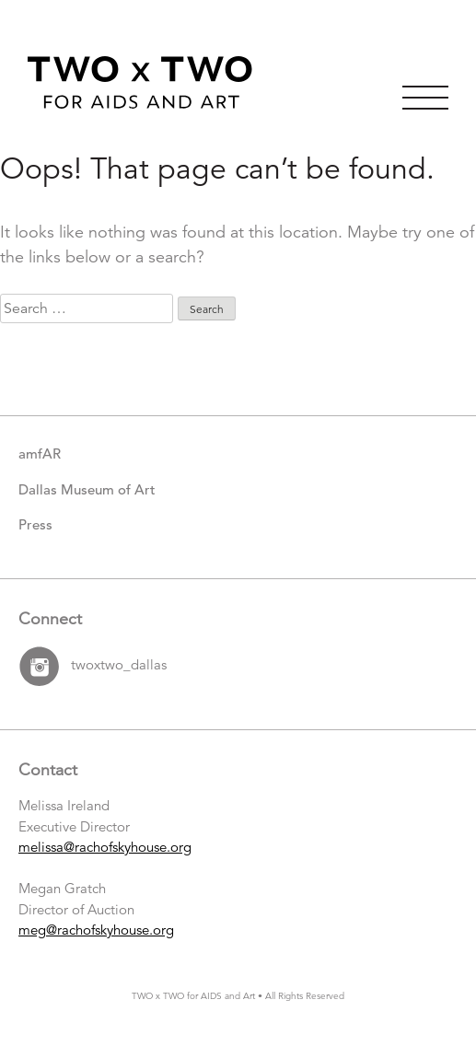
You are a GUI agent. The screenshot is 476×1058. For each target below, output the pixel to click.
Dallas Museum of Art (87, 489)
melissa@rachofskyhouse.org (105, 846)
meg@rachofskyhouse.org (96, 929)
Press (35, 524)
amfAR (39, 453)
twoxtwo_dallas (119, 664)
